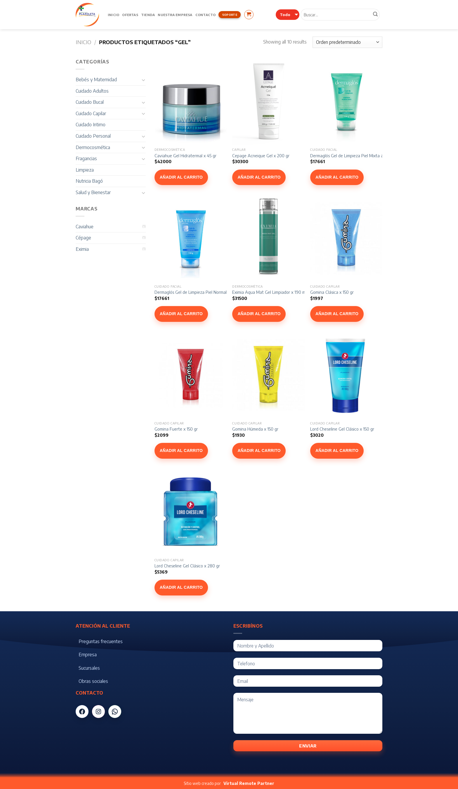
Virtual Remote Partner (248, 783)
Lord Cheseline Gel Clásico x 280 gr (187, 565)
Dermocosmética (93, 147)
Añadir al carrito (181, 177)
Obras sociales (93, 681)
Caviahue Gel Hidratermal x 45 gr (185, 155)
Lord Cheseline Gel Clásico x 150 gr (342, 428)
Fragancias (86, 158)
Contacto (205, 15)
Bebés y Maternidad (96, 79)
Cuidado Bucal (90, 102)
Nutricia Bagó (89, 181)
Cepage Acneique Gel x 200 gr (260, 155)
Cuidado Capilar (91, 113)
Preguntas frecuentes (101, 641)
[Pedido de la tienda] (347, 42)
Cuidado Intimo (90, 124)
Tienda (148, 15)
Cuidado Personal (93, 136)
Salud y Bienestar (93, 192)
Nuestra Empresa (175, 15)
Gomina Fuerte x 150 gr (176, 428)
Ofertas (130, 15)
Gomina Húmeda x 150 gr (255, 428)
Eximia (82, 249)
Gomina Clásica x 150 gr (332, 292)
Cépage (83, 238)
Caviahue (84, 226)
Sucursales (89, 668)
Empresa (88, 654)
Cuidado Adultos (92, 91)
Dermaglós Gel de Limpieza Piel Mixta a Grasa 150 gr (358, 155)
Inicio (113, 15)
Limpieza (85, 170)
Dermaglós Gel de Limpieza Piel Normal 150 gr (197, 292)
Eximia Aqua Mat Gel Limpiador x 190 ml (269, 292)
